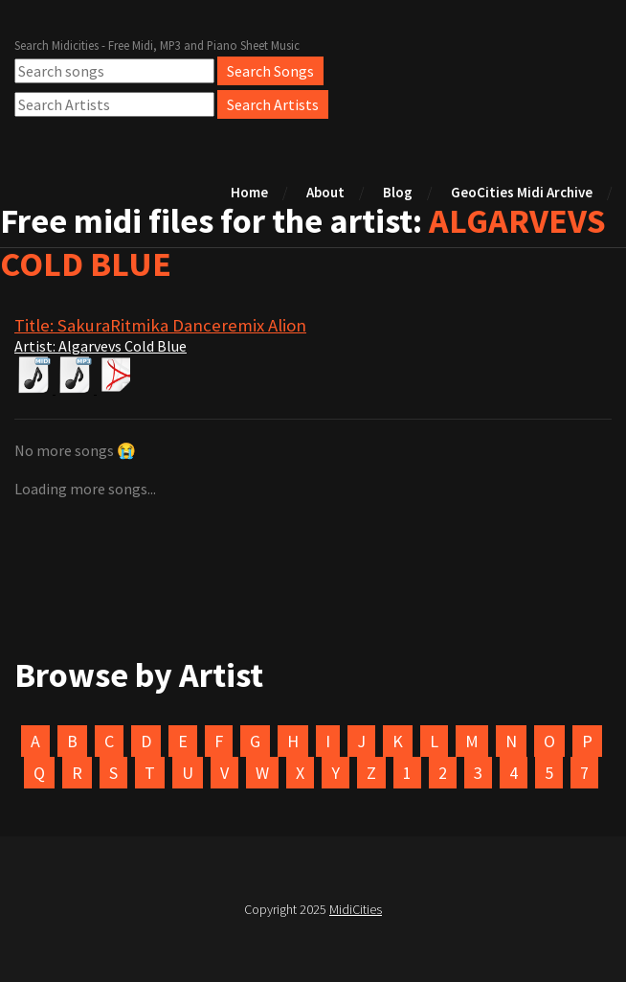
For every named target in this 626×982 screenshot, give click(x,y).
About (325, 192)
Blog (398, 192)
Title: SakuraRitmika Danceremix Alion (160, 325)
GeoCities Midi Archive (521, 192)
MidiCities (355, 909)
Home (249, 192)
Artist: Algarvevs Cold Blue (100, 345)
